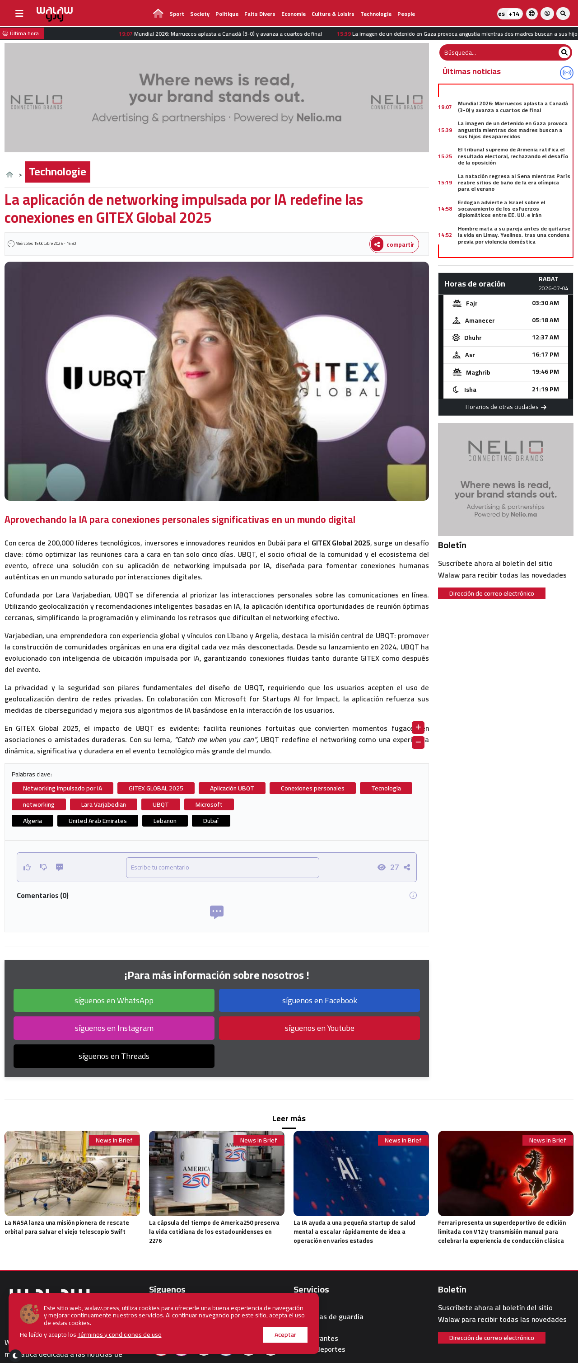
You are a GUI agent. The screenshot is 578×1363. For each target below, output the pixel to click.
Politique (226, 14)
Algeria (32, 821)
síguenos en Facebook (319, 1000)
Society (200, 14)
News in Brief (114, 1140)
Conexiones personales (313, 788)
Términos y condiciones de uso (120, 1334)
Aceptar (264, 1334)
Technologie (376, 14)
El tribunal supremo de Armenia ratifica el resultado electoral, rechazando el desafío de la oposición (513, 156)
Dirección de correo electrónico (491, 593)
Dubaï (211, 821)
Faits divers (259, 14)
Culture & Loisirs (333, 14)
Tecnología (386, 788)
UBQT (161, 804)
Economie (293, 14)
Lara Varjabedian (103, 804)
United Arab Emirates (98, 821)
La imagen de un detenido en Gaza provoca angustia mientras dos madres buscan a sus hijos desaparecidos (513, 129)
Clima (303, 1306)
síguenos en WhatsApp (114, 1000)
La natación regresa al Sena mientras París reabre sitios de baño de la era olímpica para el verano (514, 182)
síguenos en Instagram (114, 1027)
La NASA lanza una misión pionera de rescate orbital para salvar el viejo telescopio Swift (67, 1227)
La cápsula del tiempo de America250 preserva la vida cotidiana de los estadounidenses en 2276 (214, 1231)
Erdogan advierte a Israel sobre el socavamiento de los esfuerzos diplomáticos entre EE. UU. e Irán (501, 209)
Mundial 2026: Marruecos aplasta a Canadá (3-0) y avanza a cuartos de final (513, 106)
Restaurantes (316, 1338)
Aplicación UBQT (232, 788)
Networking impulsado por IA (62, 788)
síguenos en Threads (114, 1055)
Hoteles (306, 1327)
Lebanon (165, 821)
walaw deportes (319, 1349)
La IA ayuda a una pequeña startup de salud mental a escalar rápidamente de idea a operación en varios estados (354, 1231)
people (406, 14)
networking (39, 804)
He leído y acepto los (91, 1335)
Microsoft (209, 804)
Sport (176, 14)
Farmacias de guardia (329, 1316)
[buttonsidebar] (19, 13)
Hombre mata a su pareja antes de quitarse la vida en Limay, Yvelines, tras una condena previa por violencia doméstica (514, 235)
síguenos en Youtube (319, 1027)
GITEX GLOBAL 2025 (156, 788)
